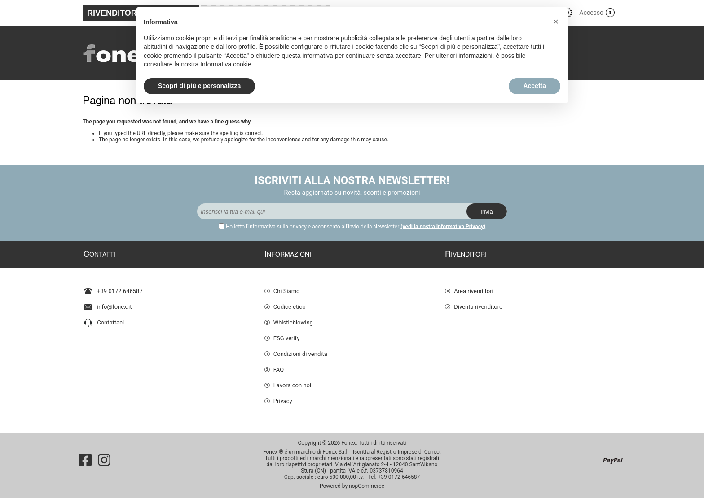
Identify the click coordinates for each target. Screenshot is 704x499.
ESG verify (286, 334)
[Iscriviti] (331, 211)
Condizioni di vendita (300, 349)
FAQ (278, 365)
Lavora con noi (292, 381)
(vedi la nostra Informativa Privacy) (442, 226)
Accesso (591, 12)
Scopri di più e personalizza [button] (199, 85)
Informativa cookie (225, 64)
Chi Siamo (286, 287)
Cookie (282, 412)
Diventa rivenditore (478, 302)
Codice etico (289, 302)
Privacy (282, 397)
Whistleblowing (293, 318)
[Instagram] (104, 461)
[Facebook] (85, 461)
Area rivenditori (473, 287)
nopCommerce (366, 487)
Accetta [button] (534, 85)
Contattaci (110, 318)
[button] (556, 21)
